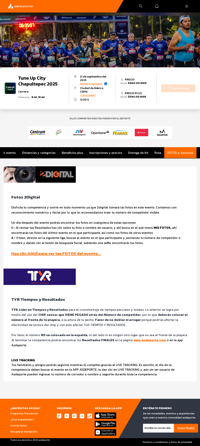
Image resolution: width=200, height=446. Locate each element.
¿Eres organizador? (22, 420)
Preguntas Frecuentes (24, 413)
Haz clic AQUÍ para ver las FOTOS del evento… (56, 253)
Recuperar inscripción (23, 432)
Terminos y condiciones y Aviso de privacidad (167, 442)
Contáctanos (18, 426)
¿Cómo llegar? (88, 95)
